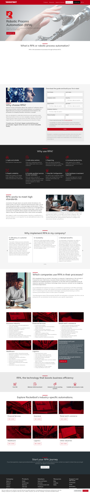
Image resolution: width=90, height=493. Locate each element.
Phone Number (55, 116)
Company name (55, 99)
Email (74, 116)
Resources (51, 2)
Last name (74, 94)
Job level (74, 105)
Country (74, 99)
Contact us (69, 2)
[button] (7, 250)
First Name (55, 94)
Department (55, 105)
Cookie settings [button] (78, 490)
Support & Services (60, 2)
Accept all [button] (85, 490)
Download (77, 2)
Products (46, 2)
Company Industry (65, 111)
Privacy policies (68, 120)
